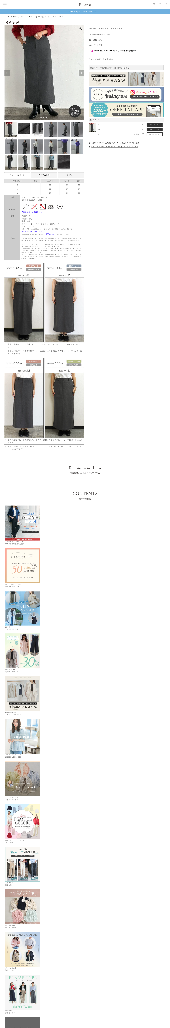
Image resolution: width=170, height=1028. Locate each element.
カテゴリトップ (18, 17)
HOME (7, 17)
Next (81, 73)
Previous (7, 73)
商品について (51, 234)
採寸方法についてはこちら (32, 232)
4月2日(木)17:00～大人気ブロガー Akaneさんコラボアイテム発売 (115, 143)
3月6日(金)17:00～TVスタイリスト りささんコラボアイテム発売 (114, 147)
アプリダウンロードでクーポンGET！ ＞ (85, 12)
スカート (30, 17)
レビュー (71, 175)
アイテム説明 (44, 175)
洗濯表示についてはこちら (32, 212)
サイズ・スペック (17, 175)
